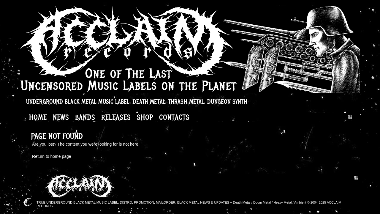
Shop (145, 117)
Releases (116, 117)
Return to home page (51, 156)
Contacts (174, 117)
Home (38, 117)
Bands (85, 117)
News (61, 117)
